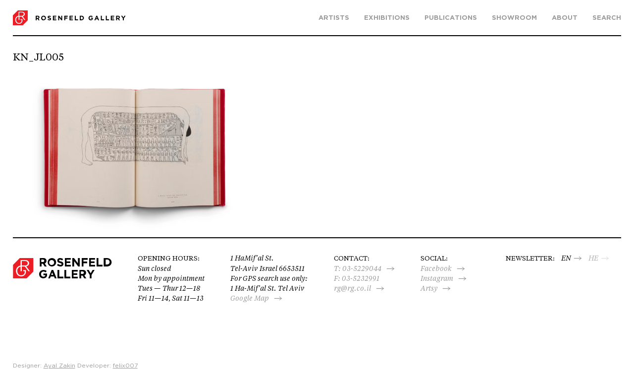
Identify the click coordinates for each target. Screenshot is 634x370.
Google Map (249, 298)
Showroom (514, 18)
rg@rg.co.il (352, 288)
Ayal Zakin (59, 366)
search (606, 18)
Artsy (429, 288)
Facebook (436, 268)
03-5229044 (361, 268)
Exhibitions (387, 18)
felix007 (125, 366)
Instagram (437, 278)
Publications (450, 18)
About (565, 18)
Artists (333, 18)
